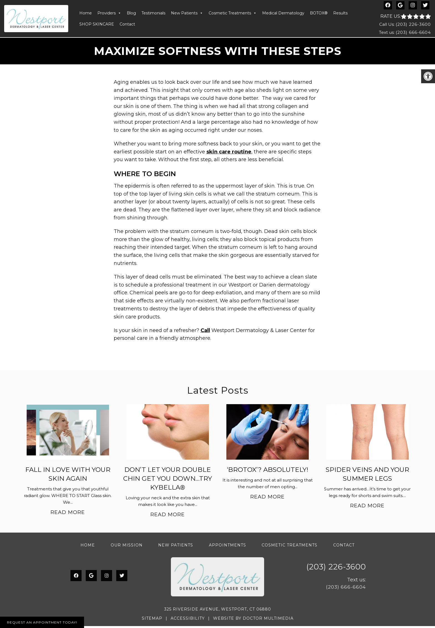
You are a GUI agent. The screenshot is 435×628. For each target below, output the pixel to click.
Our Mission (127, 547)
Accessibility (188, 620)
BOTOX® (319, 14)
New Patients (187, 14)
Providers (109, 14)
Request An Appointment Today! (42, 622)
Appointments (227, 547)
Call (205, 332)
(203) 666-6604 (413, 33)
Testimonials (153, 14)
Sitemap (152, 620)
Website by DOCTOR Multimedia (253, 620)
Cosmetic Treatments (233, 14)
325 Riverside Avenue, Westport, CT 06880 (217, 611)
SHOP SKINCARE (96, 25)
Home (85, 14)
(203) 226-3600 (413, 25)
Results (340, 14)
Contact (127, 25)
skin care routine (228, 154)
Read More (67, 514)
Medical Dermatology (283, 14)
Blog (131, 14)
